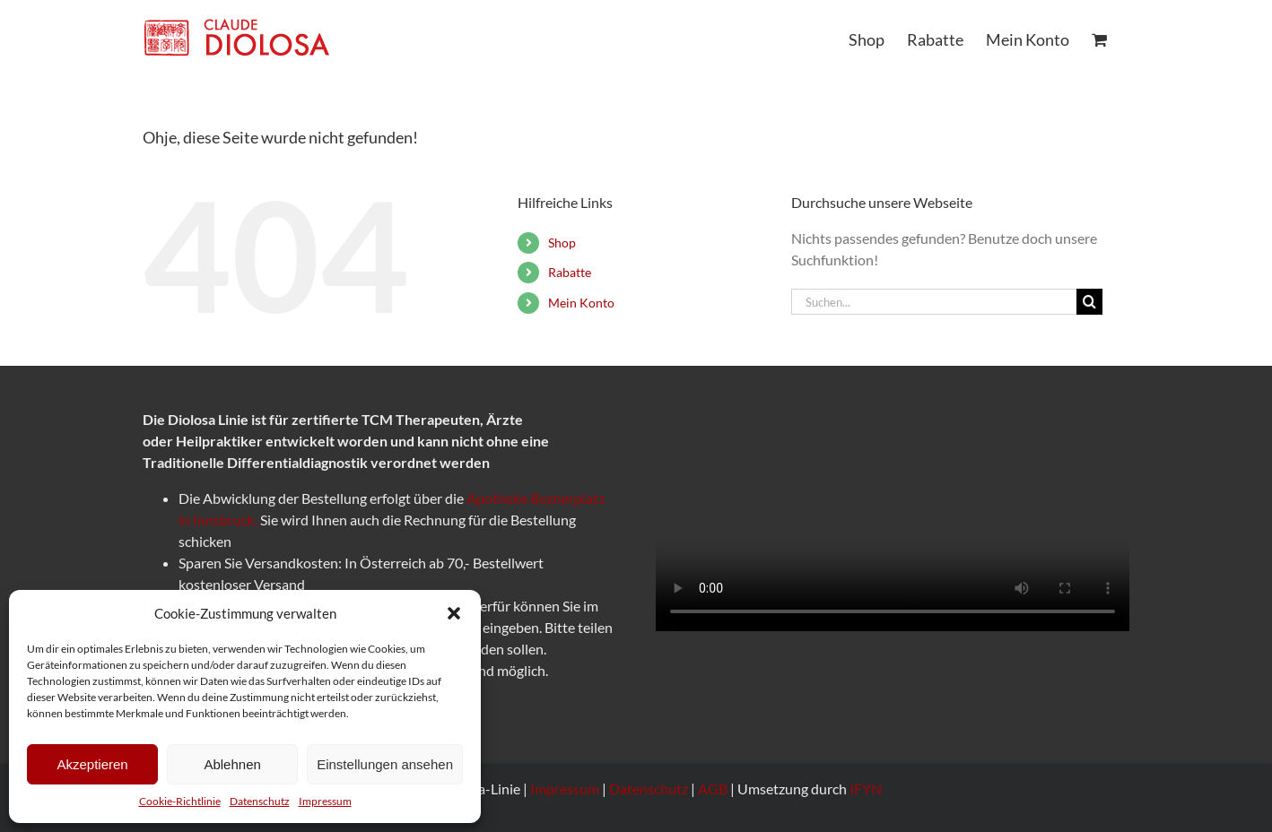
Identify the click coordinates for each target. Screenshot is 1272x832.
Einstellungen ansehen (385, 764)
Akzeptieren (92, 764)
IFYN (865, 788)
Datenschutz (260, 801)
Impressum (325, 801)
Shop (562, 242)
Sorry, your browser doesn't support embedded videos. (892, 512)
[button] (454, 613)
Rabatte (569, 272)
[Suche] (1089, 302)
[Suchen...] (933, 302)
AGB (712, 788)
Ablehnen (232, 764)
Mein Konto (581, 302)
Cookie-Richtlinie (180, 801)
